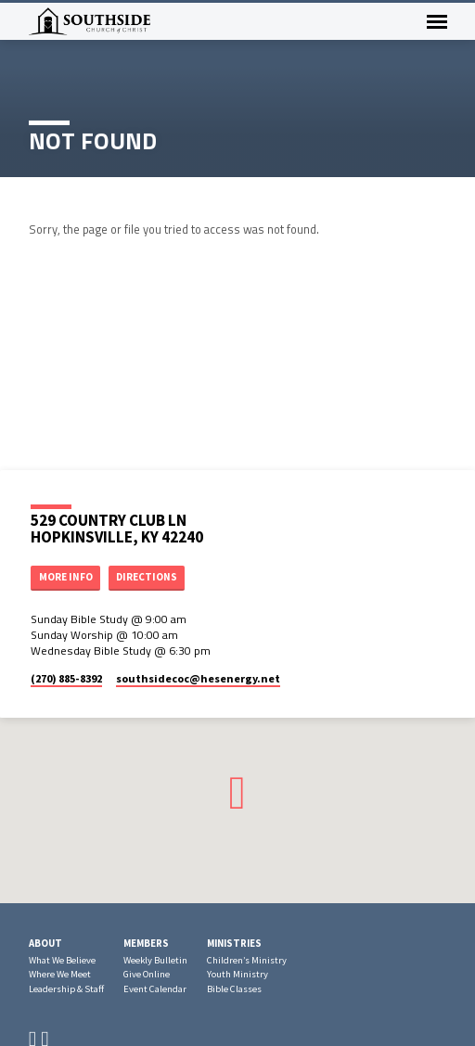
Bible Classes (234, 989)
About (45, 943)
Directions (146, 576)
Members (146, 943)
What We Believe (62, 960)
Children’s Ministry (247, 960)
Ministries (234, 943)
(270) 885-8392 (66, 678)
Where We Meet (60, 974)
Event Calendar (154, 989)
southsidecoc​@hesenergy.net (198, 678)
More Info (66, 576)
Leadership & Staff (66, 989)
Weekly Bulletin (155, 960)
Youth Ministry (237, 974)
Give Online (146, 974)
